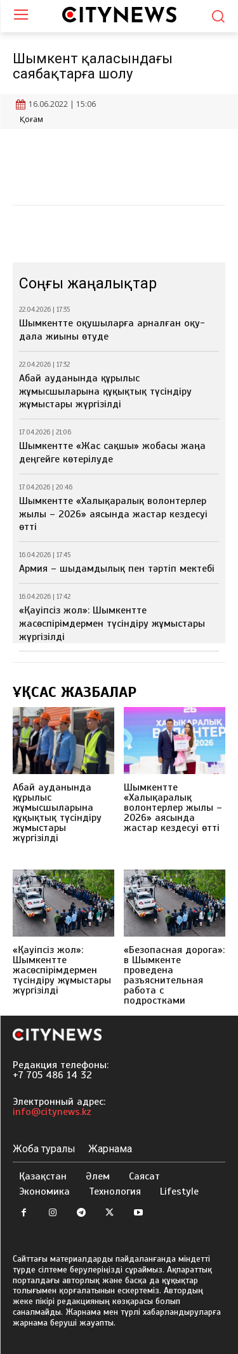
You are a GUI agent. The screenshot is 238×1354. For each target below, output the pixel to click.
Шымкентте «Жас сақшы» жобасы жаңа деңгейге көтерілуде (112, 452)
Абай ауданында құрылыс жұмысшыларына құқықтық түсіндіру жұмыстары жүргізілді (105, 391)
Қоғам (31, 120)
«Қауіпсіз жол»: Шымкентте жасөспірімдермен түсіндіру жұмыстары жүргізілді (112, 623)
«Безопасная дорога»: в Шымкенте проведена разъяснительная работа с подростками (174, 975)
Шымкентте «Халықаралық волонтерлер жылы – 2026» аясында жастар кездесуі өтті (113, 514)
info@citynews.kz (52, 1111)
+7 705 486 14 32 (52, 1075)
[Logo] (119, 14)
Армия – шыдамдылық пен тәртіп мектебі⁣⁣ (117, 568)
